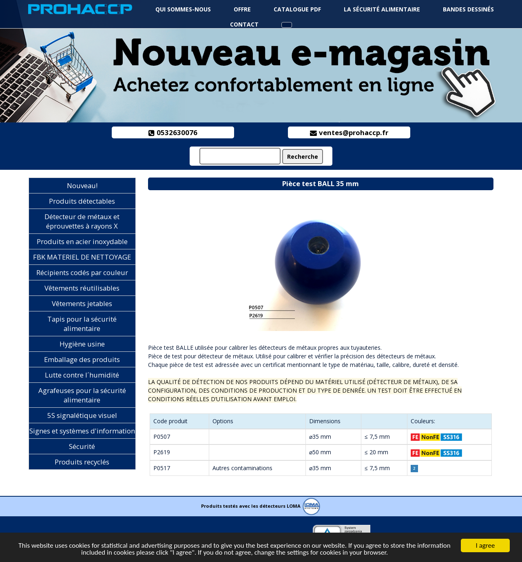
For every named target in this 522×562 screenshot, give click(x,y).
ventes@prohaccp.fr (349, 132)
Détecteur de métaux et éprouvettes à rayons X (81, 221)
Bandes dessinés (468, 9)
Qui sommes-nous (183, 9)
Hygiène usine (82, 344)
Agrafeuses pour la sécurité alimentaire (82, 395)
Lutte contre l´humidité (82, 375)
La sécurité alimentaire (382, 9)
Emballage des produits (82, 359)
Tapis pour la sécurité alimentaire (82, 323)
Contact (244, 24)
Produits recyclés (82, 461)
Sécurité (82, 446)
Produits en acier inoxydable (82, 241)
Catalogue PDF (297, 9)
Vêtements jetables (82, 303)
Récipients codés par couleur (82, 272)
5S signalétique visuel (82, 415)
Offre (242, 9)
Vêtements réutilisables (81, 288)
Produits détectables (82, 201)
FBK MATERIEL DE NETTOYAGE (82, 257)
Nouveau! (82, 185)
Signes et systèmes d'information (82, 430)
